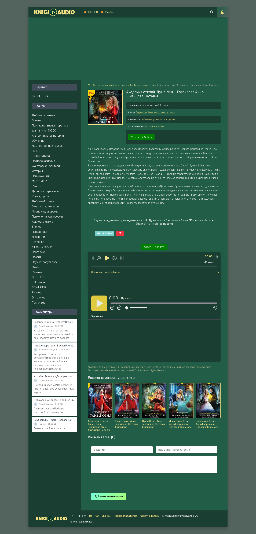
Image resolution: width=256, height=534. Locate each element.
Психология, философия (47, 216)
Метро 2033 (39, 181)
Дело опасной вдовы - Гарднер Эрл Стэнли (55, 400)
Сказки (36, 267)
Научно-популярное (45, 262)
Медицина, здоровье (45, 211)
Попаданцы (39, 231)
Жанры (109, 12)
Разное (36, 292)
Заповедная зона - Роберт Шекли (53, 322)
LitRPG (36, 150)
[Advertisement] (128, 43)
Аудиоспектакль (42, 221)
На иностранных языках (47, 145)
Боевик (36, 120)
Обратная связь (149, 515)
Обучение (38, 140)
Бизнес (36, 226)
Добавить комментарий (109, 496)
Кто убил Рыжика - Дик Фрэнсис (53, 376)
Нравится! (105, 233)
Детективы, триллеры (45, 191)
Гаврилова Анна (144, 112)
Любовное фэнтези (151, 119)
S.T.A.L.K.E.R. (39, 287)
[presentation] (152, 483)
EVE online (38, 282)
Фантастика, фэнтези (46, 166)
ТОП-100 (93, 12)
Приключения (40, 176)
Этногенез (38, 297)
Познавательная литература (50, 125)
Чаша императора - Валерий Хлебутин (55, 345)
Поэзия (36, 257)
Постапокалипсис (43, 161)
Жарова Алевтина (154, 126)
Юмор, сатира (41, 156)
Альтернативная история (48, 135)
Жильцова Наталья (164, 112)
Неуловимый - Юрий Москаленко (53, 420)
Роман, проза (40, 196)
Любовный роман (43, 201)
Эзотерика (39, 252)
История (37, 171)
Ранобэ (37, 186)
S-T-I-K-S (38, 277)
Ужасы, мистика (42, 247)
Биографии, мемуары (45, 206)
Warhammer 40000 (44, 130)
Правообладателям (125, 515)
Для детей (169, 119)
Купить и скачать (141, 136)
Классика (38, 242)
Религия (37, 272)
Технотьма (38, 302)
